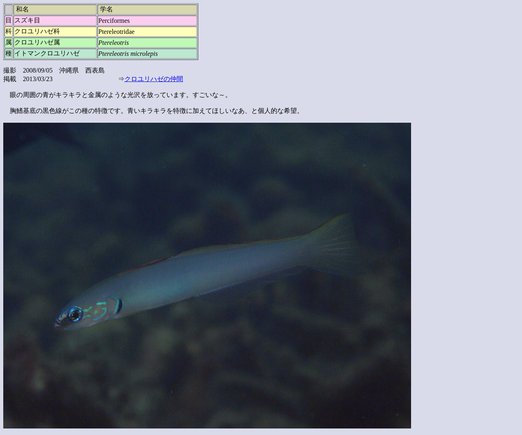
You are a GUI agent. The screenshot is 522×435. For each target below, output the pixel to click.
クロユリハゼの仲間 (153, 78)
